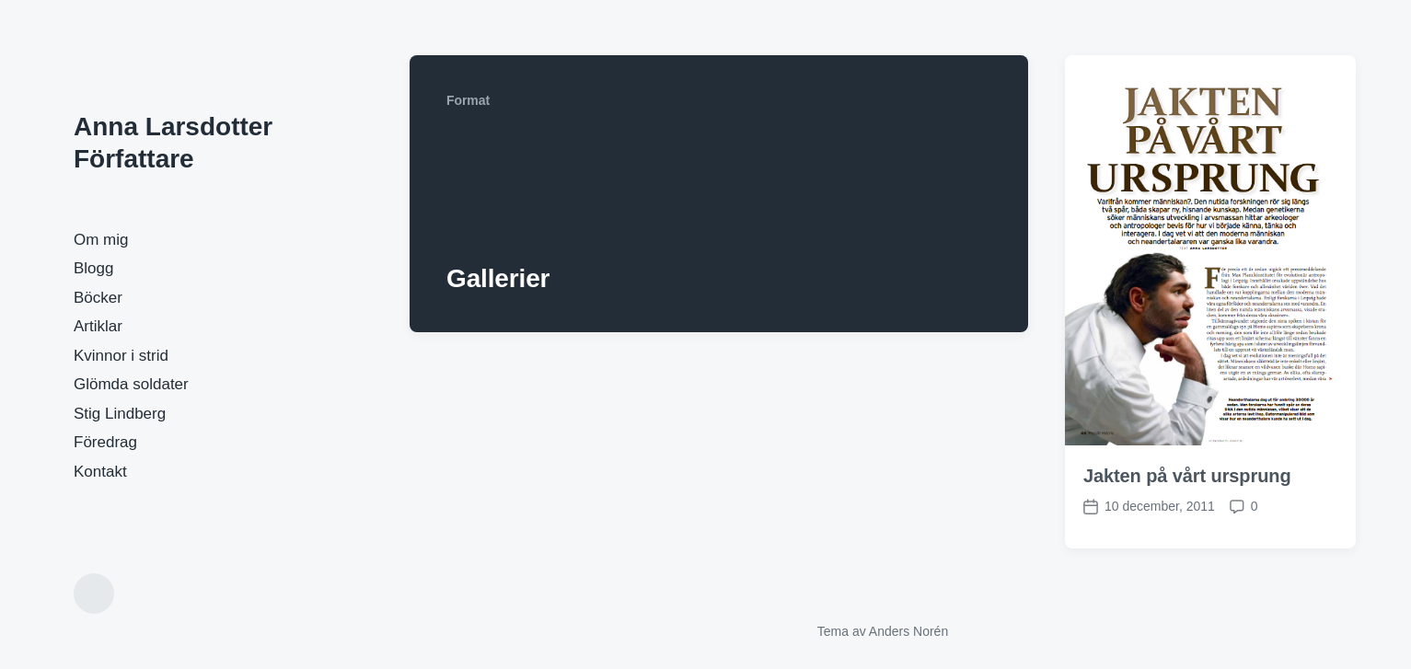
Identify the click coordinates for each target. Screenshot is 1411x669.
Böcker (98, 297)
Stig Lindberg (120, 413)
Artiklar (98, 326)
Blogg (93, 268)
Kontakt (100, 471)
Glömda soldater (131, 384)
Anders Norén (908, 631)
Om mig (101, 239)
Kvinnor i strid (121, 355)
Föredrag (105, 442)
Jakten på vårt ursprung (1187, 476)
